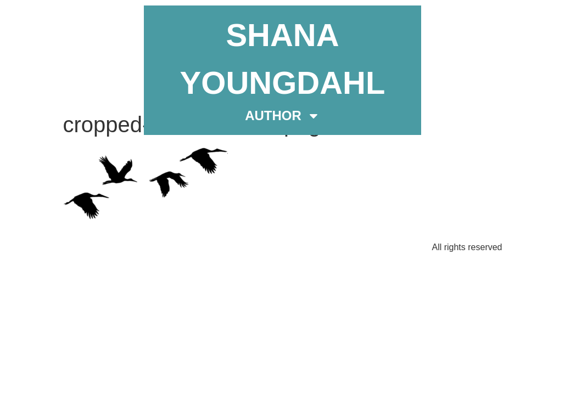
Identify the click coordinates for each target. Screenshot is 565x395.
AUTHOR (282, 116)
